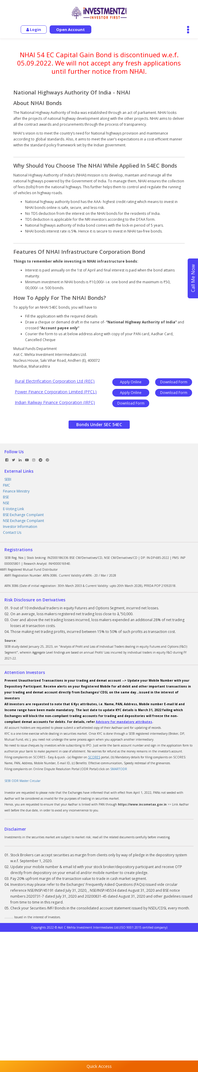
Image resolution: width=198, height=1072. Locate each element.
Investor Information (20, 526)
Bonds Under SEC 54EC (99, 424)
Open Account (70, 29)
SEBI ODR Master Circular (22, 781)
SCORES (94, 757)
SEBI (7, 479)
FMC (6, 485)
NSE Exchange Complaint (23, 520)
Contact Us (12, 532)
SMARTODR (118, 769)
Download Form (173, 381)
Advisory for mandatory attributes (124, 722)
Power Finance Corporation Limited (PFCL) (56, 392)
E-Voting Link (13, 508)
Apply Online (131, 381)
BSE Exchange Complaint (23, 514)
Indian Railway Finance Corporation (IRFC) (55, 402)
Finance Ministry (16, 491)
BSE (6, 497)
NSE (6, 502)
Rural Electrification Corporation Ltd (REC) (55, 381)
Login (33, 29)
